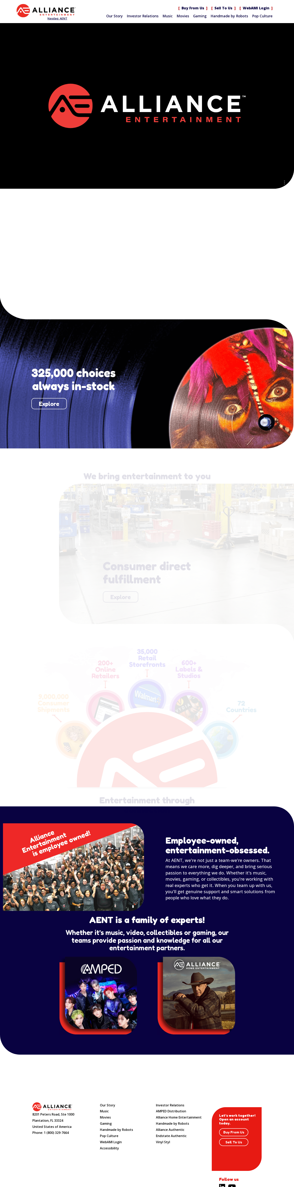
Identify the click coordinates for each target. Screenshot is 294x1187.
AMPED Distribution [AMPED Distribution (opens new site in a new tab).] (171, 1111)
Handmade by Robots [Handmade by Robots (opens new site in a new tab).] (172, 1123)
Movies (183, 16)
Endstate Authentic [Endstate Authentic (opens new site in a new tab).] (171, 1136)
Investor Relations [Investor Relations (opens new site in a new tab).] (143, 16)
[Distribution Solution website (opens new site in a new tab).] (196, 995)
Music (167, 16)
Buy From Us (193, 8)
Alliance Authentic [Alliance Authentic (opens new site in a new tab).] (170, 1129)
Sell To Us (223, 8)
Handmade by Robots (229, 16)
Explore (49, 403)
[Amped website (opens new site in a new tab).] (98, 995)
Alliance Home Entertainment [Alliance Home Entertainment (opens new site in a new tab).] (179, 1117)
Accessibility (109, 1148)
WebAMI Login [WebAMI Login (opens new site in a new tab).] (256, 8)
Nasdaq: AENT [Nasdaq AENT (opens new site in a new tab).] (57, 18)
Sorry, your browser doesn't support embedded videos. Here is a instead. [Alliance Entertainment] (147, 106)
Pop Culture (262, 16)
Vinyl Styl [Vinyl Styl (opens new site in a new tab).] (163, 1142)
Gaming (200, 16)
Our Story (114, 16)
